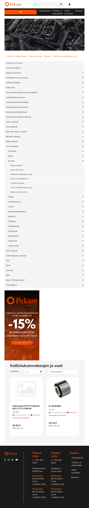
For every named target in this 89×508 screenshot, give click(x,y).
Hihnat (11, 206)
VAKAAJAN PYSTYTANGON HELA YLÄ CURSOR (26, 407)
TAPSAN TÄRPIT (13, 68)
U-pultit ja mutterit (17, 183)
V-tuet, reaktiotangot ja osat (21, 187)
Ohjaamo (12, 221)
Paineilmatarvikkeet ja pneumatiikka (21, 92)
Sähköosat (12, 231)
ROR (8, 275)
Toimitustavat (44, 11)
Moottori (11, 216)
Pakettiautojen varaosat (16, 255)
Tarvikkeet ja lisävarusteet (17, 107)
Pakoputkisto (14, 226)
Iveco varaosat (35, 56)
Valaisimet (10, 87)
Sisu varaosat (11, 126)
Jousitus (47, 56)
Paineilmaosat (14, 201)
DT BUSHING (55, 406)
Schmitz (9, 270)
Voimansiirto (13, 246)
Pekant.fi (79, 11)
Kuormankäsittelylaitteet (16, 112)
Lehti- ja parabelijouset (19, 179)
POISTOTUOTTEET (14, 63)
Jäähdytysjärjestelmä (17, 211)
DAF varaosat (12, 251)
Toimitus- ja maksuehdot (57, 12)
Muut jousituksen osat (19, 192)
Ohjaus (11, 197)
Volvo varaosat (12, 122)
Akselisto (12, 151)
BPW (8, 265)
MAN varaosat (12, 141)
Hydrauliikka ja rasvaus (15, 97)
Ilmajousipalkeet (17, 165)
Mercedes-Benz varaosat (16, 131)
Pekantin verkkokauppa (16, 56)
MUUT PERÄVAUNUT (15, 280)
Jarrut (10, 156)
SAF (8, 260)
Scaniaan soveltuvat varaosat (18, 117)
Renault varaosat (13, 136)
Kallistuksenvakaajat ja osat (65, 56)
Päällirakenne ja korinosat (17, 78)
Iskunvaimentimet (17, 170)
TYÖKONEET (11, 285)
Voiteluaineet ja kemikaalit (17, 102)
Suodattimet (13, 236)
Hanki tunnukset (69, 12)
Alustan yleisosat (13, 73)
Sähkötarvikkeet (13, 82)
